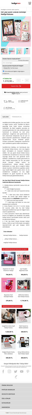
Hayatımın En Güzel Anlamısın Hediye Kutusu (8, 269)
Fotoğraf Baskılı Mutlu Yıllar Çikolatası (8, 353)
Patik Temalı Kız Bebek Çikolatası (23, 327)
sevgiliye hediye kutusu (10, 242)
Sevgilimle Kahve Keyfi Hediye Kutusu (8, 327)
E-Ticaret (11, 413)
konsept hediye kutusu (9, 235)
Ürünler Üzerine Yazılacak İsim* (11, 58)
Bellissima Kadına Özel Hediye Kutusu (23, 295)
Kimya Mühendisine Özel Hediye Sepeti (23, 353)
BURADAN (17, 198)
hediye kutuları (23, 235)
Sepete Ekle (16, 86)
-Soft (7, 413)
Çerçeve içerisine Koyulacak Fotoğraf (13, 65)
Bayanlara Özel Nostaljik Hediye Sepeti (8, 295)
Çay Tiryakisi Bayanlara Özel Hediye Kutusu (23, 269)
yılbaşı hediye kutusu (11, 239)
